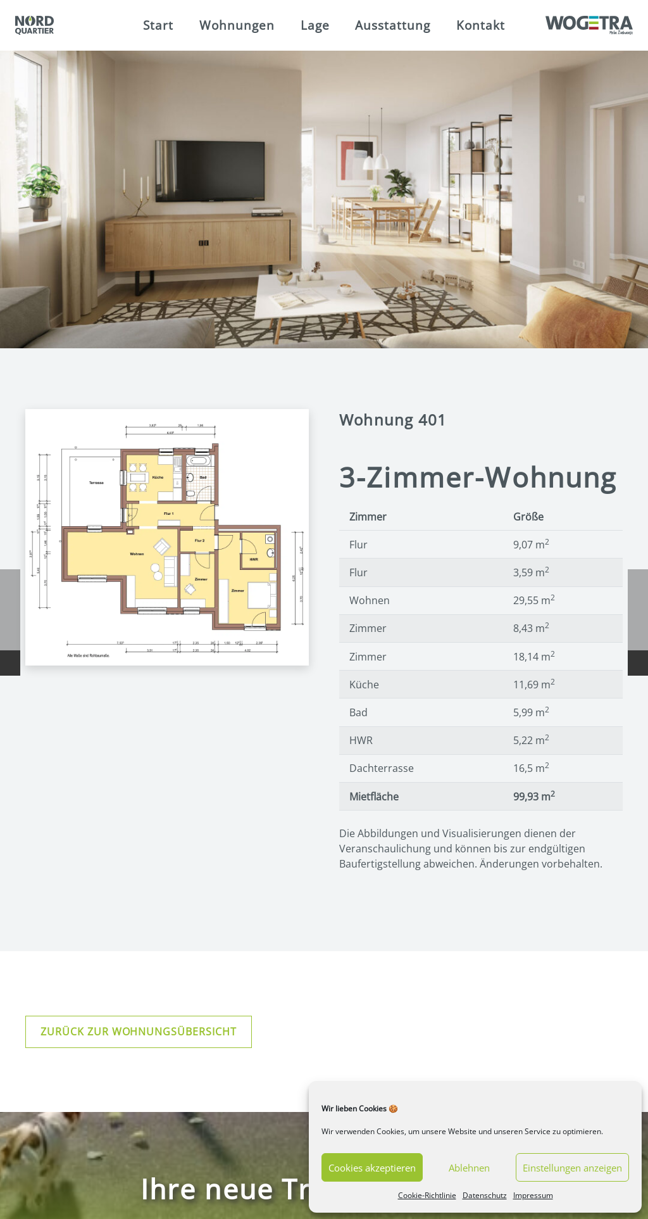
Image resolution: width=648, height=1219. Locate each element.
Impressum (533, 1195)
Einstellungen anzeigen (572, 1167)
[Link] (34, 25)
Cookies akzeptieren (372, 1167)
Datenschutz (485, 1195)
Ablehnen (469, 1167)
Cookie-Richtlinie (427, 1195)
